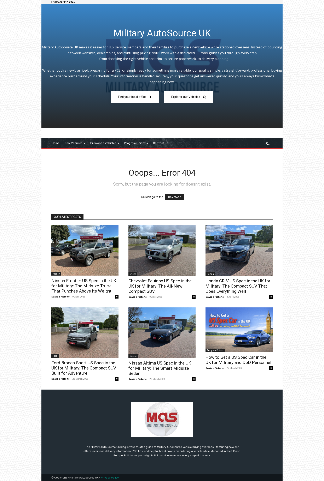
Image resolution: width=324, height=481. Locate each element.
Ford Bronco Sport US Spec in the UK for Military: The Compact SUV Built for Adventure (83, 368)
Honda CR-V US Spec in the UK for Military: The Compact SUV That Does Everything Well (238, 286)
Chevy (133, 273)
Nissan (56, 273)
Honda (210, 273)
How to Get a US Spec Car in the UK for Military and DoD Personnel (238, 360)
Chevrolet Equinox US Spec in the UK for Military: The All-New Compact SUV (160, 286)
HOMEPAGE (174, 197)
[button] (268, 143)
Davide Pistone (60, 296)
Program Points (215, 350)
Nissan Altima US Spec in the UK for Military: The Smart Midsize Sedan (159, 368)
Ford (55, 355)
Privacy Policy (110, 477)
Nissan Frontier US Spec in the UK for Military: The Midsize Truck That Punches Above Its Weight (83, 286)
